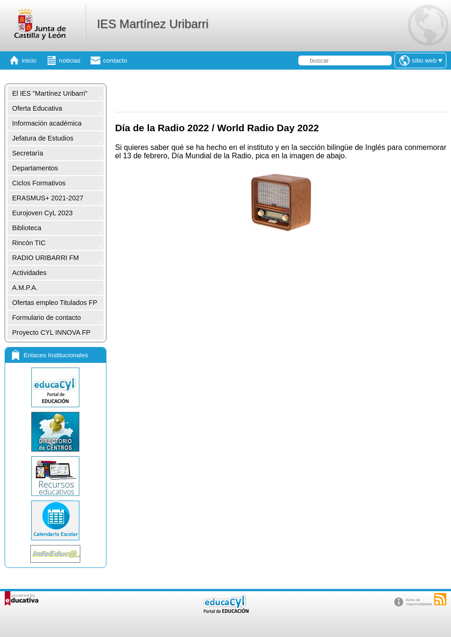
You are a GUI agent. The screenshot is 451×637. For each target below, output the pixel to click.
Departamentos (35, 168)
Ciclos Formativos (38, 183)
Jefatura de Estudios (42, 138)
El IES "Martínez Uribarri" (49, 93)
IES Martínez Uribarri (152, 23)
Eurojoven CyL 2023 (42, 213)
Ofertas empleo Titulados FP (54, 302)
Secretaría (27, 153)
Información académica (47, 123)
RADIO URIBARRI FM (45, 258)
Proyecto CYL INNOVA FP (51, 332)
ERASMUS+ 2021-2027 (47, 198)
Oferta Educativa (37, 108)
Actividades (29, 272)
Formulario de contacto (46, 317)
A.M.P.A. (25, 287)
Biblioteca (26, 228)
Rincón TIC (29, 243)
